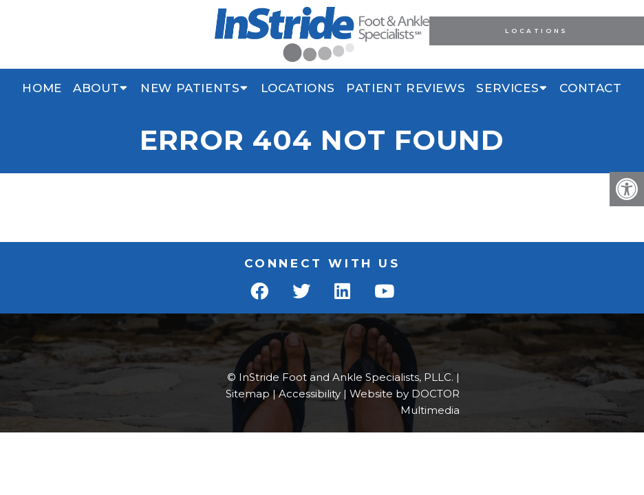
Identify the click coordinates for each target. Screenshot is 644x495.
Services (507, 88)
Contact (590, 88)
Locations (536, 30)
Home (41, 88)
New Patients (189, 88)
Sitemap (248, 393)
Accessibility (310, 393)
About (96, 88)
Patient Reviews (405, 88)
